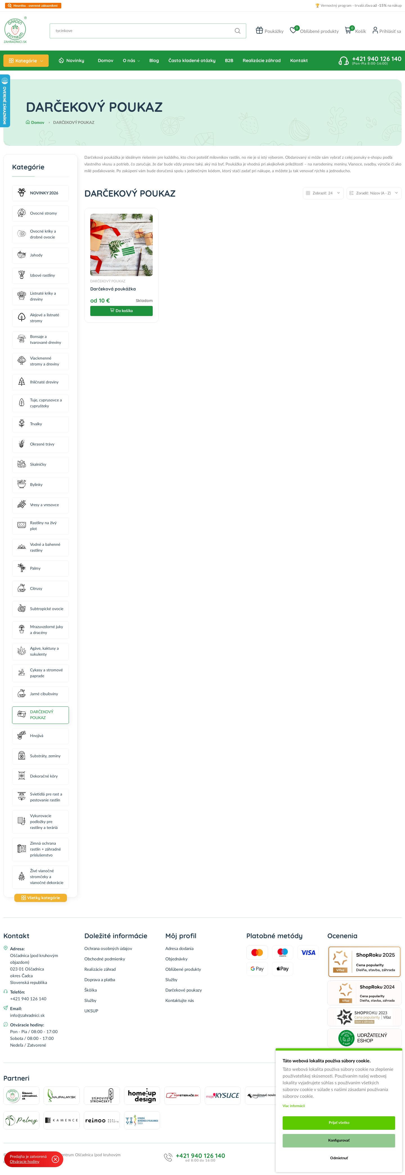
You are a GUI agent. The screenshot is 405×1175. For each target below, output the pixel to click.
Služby (90, 1002)
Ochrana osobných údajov (108, 950)
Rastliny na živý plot (37, 527)
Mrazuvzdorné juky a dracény (40, 631)
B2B (229, 62)
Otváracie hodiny (24, 1162)
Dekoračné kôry (37, 778)
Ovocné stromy (37, 215)
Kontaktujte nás (179, 1002)
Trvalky (29, 426)
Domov (105, 62)
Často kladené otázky (191, 62)
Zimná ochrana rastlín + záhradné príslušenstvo (39, 851)
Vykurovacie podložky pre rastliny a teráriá (37, 823)
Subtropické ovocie (40, 610)
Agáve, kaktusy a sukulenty (38, 653)
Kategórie (26, 62)
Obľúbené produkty (183, 971)
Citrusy (29, 590)
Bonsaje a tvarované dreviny (39, 341)
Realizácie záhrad (262, 62)
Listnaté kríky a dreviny (36, 298)
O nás (131, 62)
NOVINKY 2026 (37, 195)
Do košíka (121, 313)
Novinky (75, 62)
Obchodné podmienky (104, 960)
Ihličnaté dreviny (37, 384)
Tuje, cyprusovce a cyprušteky (39, 405)
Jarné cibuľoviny (37, 695)
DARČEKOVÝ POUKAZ (35, 717)
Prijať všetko (339, 1123)
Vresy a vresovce (38, 506)
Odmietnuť (339, 1158)
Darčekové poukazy (183, 992)
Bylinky (29, 486)
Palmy (28, 570)
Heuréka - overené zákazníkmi (36, 5)
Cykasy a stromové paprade (40, 675)
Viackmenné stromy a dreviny (38, 363)
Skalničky (31, 466)
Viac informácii (294, 1106)
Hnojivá (30, 737)
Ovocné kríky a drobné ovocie (36, 236)
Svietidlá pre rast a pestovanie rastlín (39, 799)
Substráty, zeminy (38, 758)
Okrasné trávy (35, 446)
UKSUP (91, 1012)
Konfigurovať (339, 1140)
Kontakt (299, 62)
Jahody (29, 257)
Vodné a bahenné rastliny (38, 549)
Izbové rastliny (36, 277)
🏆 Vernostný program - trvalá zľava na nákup (358, 6)
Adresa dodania (179, 950)
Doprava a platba (99, 981)
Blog (154, 62)
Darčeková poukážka (113, 291)
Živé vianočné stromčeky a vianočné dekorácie (40, 878)
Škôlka (90, 992)
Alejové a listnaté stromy (38, 320)
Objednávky (176, 960)
